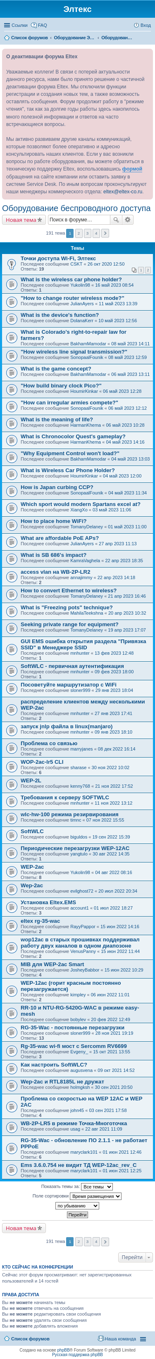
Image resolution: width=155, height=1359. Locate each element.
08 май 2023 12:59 (127, 357)
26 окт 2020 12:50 (106, 263)
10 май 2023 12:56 (117, 320)
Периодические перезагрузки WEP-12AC (75, 848)
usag (75, 1128)
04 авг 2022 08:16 (113, 872)
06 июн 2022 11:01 (110, 994)
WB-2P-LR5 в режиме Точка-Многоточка (74, 1123)
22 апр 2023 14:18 (117, 577)
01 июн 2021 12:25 (122, 1170)
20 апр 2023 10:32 (127, 613)
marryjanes (81, 748)
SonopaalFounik (86, 357)
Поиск (116, 220)
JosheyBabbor (84, 969)
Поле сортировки (77, 1196)
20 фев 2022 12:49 (110, 1019)
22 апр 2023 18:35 (124, 560)
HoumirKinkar (84, 391)
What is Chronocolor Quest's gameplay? (73, 436)
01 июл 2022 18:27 (113, 907)
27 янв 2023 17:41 (113, 713)
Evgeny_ (79, 1051)
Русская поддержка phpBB (77, 1354)
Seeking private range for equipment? (70, 624)
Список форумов (30, 1338)
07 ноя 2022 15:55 (105, 819)
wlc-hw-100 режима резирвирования (70, 814)
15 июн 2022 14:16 (119, 926)
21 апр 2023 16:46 (127, 596)
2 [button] (79, 233)
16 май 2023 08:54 (114, 285)
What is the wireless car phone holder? (71, 279)
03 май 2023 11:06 (112, 509)
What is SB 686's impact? (53, 555)
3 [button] (87, 233)
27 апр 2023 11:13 (118, 543)
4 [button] (96, 233)
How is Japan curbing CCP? (57, 487)
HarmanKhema (85, 425)
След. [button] (105, 233)
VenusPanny (83, 951)
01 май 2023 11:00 (127, 526)
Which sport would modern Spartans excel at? (81, 504)
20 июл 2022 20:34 (117, 891)
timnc (75, 819)
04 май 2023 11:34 (127, 492)
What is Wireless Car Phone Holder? (68, 470)
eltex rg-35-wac (40, 921)
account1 (79, 907)
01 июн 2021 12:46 (122, 1152)
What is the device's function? (60, 315)
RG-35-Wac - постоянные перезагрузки (72, 1027)
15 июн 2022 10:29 (124, 969)
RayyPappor (82, 926)
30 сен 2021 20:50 (114, 1087)
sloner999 (80, 690)
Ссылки (20, 25)
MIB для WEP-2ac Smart (52, 964)
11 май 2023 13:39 (118, 303)
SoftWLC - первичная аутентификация (72, 666)
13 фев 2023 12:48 (114, 653)
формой (132, 169)
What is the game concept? (56, 369)
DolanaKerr (81, 320)
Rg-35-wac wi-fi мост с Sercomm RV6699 (74, 1046)
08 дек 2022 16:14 (117, 748)
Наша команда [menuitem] (120, 1338)
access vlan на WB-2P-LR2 (55, 572)
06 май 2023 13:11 (130, 374)
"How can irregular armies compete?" (69, 402)
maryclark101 (84, 1152)
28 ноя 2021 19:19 (114, 1033)
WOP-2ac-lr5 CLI (42, 762)
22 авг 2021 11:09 (103, 1128)
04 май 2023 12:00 (122, 475)
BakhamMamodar (88, 343)
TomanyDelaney (86, 526)
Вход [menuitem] (146, 25)
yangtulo (79, 853)
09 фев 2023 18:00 (114, 671)
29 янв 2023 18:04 (114, 690)
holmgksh (80, 1087)
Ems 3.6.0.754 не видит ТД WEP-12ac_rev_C (79, 1165)
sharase (78, 767)
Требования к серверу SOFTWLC (65, 797)
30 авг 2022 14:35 (111, 853)
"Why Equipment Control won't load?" (70, 453)
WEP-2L (31, 780)
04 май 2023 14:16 (125, 442)
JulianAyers (82, 303)
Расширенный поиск (128, 220)
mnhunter (79, 653)
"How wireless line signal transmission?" (74, 352)
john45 (77, 1110)
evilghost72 (81, 891)
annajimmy (81, 577)
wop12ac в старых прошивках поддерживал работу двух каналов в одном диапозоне (80, 942)
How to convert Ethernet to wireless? (69, 590)
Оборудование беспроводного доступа (76, 208)
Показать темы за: (77, 1186)
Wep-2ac (32, 885)
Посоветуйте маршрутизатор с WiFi (69, 685)
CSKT (76, 263)
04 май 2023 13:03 (130, 458)
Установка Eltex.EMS (48, 902)
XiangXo (79, 509)
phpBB (63, 1350)
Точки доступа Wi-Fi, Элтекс (58, 258)
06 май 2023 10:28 (125, 425)
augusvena (81, 1070)
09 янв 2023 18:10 (113, 731)
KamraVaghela (85, 560)
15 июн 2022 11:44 (120, 951)
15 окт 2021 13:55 (111, 1051)
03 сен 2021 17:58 (107, 1110)
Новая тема (21, 219)
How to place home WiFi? (54, 521)
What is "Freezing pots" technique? (67, 607)
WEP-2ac (32, 867)
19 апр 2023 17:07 (127, 629)
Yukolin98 (80, 285)
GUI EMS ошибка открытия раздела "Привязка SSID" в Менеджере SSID (83, 644)
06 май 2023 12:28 (122, 391)
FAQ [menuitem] (42, 25)
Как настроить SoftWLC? (54, 1065)
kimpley (78, 994)
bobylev (78, 1019)
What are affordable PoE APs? (60, 538)
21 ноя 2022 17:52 (114, 786)
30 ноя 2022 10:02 (111, 767)
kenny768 (80, 786)
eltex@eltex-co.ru (122, 192)
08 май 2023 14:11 (130, 343)
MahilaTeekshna (86, 613)
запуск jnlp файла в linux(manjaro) (66, 726)
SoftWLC (32, 831)
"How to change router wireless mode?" (72, 298)
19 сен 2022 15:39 (111, 836)
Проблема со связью (49, 743)
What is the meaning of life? (57, 419)
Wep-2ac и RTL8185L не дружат (62, 1082)
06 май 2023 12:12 (127, 408)
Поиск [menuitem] (148, 38)
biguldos (78, 836)
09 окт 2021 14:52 (116, 1070)
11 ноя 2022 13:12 (114, 803)
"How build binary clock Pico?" (61, 386)
